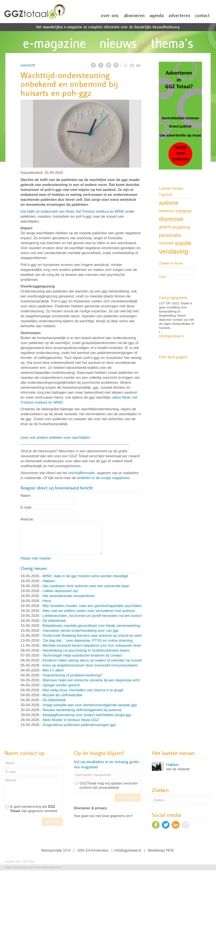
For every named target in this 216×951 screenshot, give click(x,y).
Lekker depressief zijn (60, 591)
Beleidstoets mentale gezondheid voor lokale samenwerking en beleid (99, 626)
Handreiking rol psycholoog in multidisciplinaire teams (86, 650)
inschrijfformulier (81, 473)
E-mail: (26, 507)
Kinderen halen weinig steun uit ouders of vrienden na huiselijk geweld (100, 660)
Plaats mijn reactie (36, 558)
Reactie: (27, 519)
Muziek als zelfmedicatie (62, 695)
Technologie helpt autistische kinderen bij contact (82, 655)
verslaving (173, 251)
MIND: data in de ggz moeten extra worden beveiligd (85, 576)
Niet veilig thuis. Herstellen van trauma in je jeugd (83, 690)
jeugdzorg (181, 227)
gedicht (165, 227)
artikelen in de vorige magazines (103, 478)
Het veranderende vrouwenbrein (69, 596)
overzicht (28, 65)
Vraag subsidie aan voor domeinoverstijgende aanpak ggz (90, 705)
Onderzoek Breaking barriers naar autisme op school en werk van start (100, 635)
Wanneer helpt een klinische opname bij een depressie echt (91, 680)
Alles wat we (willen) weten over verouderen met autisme (88, 611)
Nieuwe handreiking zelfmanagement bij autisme (82, 710)
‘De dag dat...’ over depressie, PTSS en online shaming (88, 640)
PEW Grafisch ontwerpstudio (48, 867)
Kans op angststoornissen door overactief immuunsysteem (90, 665)
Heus (47, 601)
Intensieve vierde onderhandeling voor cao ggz (81, 631)
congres (184, 210)
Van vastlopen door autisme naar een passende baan (86, 586)
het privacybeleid (106, 787)
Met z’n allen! (53, 670)
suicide (183, 243)
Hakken (49, 581)
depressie (171, 219)
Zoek (162, 276)
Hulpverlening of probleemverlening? (72, 675)
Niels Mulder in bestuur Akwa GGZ (71, 720)
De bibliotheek (54, 621)
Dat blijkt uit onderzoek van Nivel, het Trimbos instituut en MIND (72, 211)
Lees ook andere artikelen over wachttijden (55, 437)
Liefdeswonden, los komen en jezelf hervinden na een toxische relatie (99, 616)
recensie (166, 243)
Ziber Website (19, 867)
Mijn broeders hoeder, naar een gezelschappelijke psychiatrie (92, 606)
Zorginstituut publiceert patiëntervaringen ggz (79, 725)
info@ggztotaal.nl (171, 336)
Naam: (26, 496)
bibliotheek (167, 211)
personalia (170, 235)
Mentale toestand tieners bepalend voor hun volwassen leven (92, 645)
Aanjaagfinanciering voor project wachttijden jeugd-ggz (86, 715)
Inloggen (8, 867)
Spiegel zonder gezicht (61, 685)
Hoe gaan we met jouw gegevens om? (103, 816)
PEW (170, 850)
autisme (168, 203)
